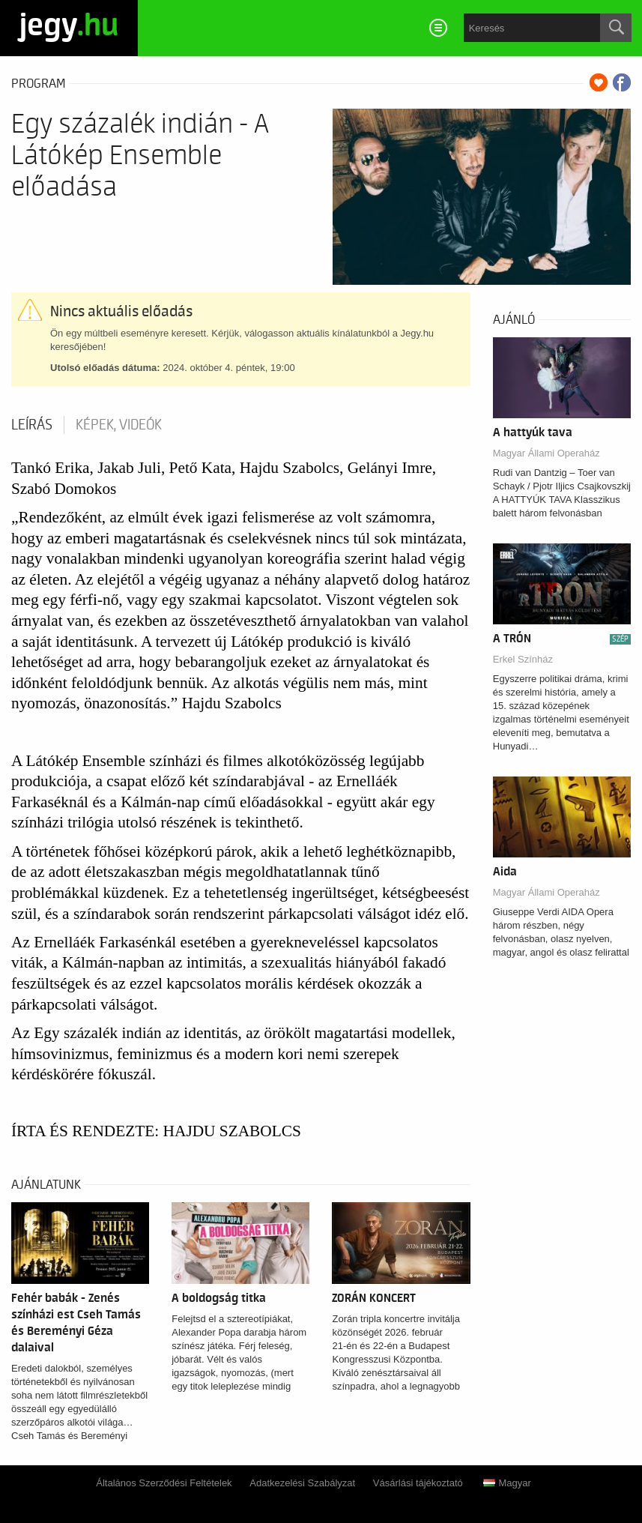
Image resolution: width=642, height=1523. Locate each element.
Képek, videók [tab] (119, 425)
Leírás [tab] (31, 425)
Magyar (506, 1483)
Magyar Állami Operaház (546, 453)
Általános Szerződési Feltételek (163, 1483)
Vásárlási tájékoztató (418, 1483)
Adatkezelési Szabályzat (302, 1483)
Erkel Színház (523, 659)
